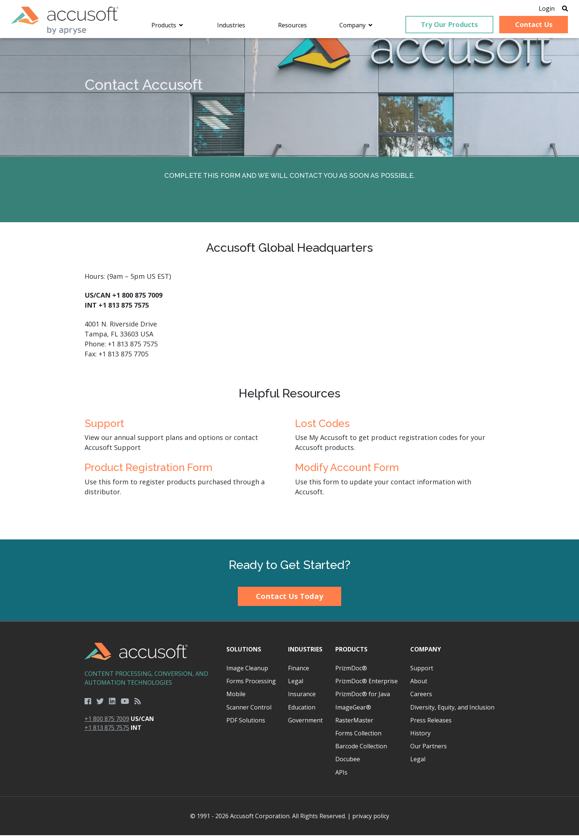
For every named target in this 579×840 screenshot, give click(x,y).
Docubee (347, 764)
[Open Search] (554, 9)
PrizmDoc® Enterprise (366, 686)
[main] (289, 293)
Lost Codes (322, 428)
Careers (421, 699)
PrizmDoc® (351, 673)
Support (104, 428)
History (420, 738)
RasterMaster (354, 725)
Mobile (236, 699)
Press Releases (431, 725)
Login (536, 9)
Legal (295, 686)
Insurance (302, 699)
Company (425, 654)
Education (301, 712)
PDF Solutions (245, 725)
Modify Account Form (347, 472)
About (418, 686)
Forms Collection (358, 738)
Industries (305, 654)
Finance (298, 673)
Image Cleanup (247, 673)
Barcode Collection (361, 751)
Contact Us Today (289, 601)
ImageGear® (353, 712)
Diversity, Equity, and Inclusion (452, 712)
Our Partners (428, 751)
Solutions (243, 654)
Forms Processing (251, 686)
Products (351, 654)
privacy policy (370, 821)
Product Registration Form (148, 472)
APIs (341, 777)
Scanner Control (248, 712)
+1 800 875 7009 (107, 723)
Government (305, 725)
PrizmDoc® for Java (362, 699)
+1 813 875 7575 (107, 732)
